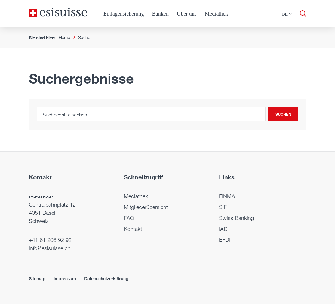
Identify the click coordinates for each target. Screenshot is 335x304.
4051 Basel (42, 213)
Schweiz (38, 221)
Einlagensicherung (123, 14)
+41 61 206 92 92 (50, 240)
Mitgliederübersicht (146, 207)
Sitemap (37, 278)
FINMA (227, 196)
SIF (223, 207)
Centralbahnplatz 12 (52, 204)
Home (64, 37)
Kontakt (133, 229)
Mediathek (216, 14)
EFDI (224, 240)
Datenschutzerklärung (106, 278)
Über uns (187, 14)
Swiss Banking (236, 218)
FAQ (129, 218)
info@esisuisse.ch (49, 248)
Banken (160, 14)
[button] (287, 14)
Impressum (65, 278)
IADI (224, 229)
